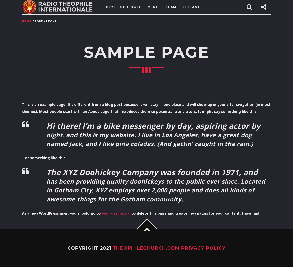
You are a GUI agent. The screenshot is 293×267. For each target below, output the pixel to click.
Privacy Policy (203, 248)
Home (26, 20)
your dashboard (116, 213)
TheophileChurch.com (146, 248)
